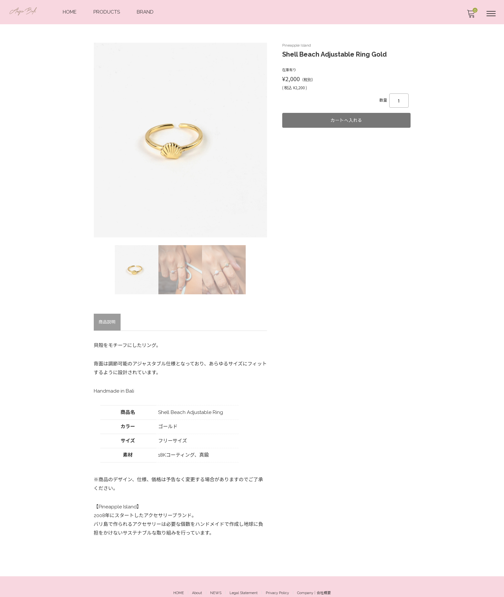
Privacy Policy (277, 580)
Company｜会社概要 (314, 580)
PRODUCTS (107, 12)
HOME (70, 12)
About (197, 580)
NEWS (215, 580)
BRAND (145, 12)
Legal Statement (244, 580)
